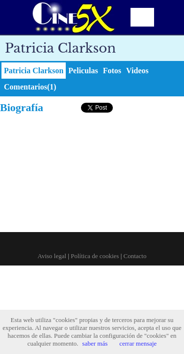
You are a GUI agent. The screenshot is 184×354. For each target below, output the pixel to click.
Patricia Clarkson (33, 70)
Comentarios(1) (30, 87)
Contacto (135, 256)
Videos (137, 70)
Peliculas (83, 70)
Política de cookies (95, 256)
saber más (95, 343)
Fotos (112, 70)
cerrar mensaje (138, 343)
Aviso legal (52, 256)
